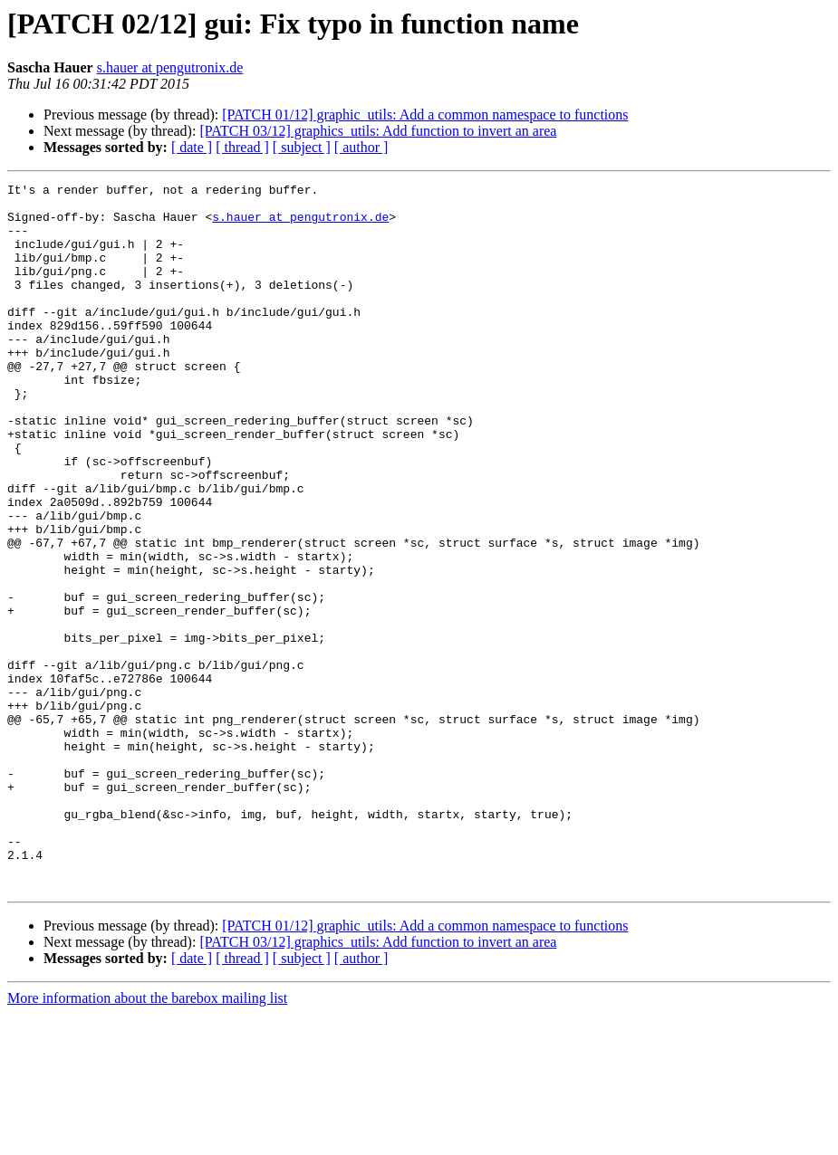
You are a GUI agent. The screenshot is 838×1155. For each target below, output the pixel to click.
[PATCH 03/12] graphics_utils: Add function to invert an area (377, 130)
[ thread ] (242, 147)
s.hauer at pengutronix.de (170, 67)
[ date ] (191, 147)
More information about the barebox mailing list (147, 1139)
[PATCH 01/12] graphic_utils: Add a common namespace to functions (425, 114)
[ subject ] (302, 147)
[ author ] (361, 147)
